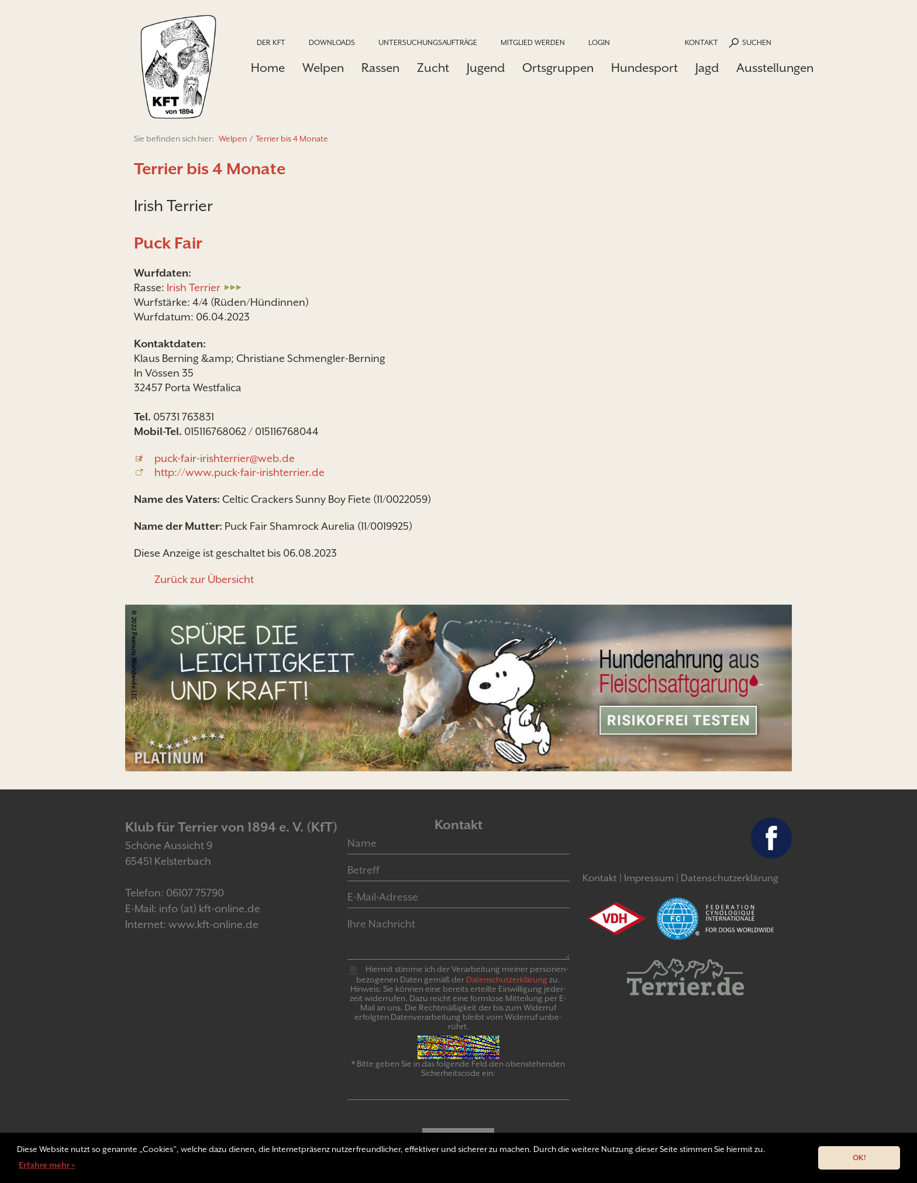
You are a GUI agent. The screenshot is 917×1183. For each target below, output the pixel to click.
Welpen (323, 68)
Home (268, 68)
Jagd (707, 68)
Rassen (380, 68)
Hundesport (644, 68)
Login (599, 42)
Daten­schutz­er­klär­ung (506, 979)
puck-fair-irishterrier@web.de (224, 458)
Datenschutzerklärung (729, 878)
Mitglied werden (533, 42)
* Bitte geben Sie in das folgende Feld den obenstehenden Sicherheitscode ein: (458, 1068)
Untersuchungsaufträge (427, 42)
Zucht (433, 68)
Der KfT (271, 42)
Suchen (756, 42)
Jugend (486, 68)
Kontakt (701, 42)
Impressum (649, 878)
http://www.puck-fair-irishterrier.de (239, 472)
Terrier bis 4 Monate (292, 138)
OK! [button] (859, 1157)
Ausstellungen (774, 68)
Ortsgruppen (558, 68)
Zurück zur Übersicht (204, 579)
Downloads (332, 42)
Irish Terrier (193, 287)
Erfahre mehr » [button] (47, 1165)
